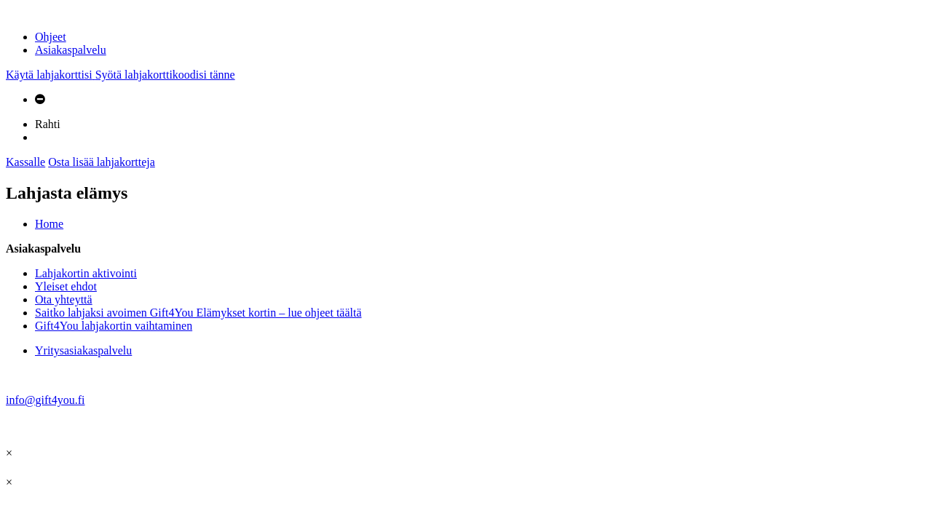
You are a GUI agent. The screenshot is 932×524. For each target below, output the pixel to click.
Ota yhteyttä (63, 299)
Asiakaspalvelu (70, 50)
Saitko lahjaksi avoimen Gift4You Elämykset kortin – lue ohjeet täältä (198, 312)
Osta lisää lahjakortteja (101, 162)
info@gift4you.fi (45, 400)
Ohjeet (50, 37)
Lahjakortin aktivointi (86, 273)
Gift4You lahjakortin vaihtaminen (113, 325)
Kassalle (25, 162)
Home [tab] (49, 224)
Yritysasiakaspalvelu (83, 350)
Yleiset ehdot (66, 286)
